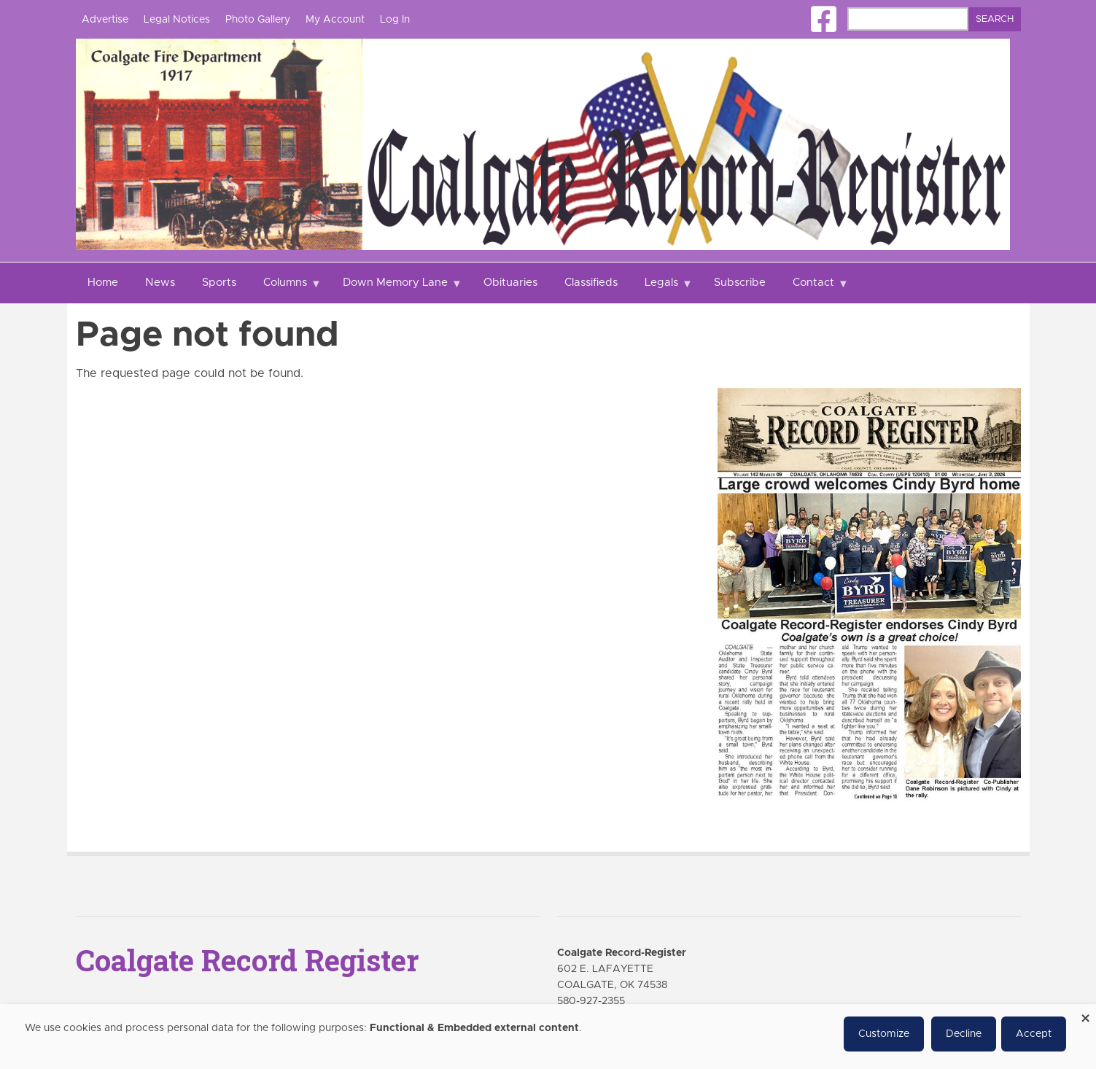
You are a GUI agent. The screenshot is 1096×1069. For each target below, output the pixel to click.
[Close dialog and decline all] (1085, 1013)
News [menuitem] (160, 282)
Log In (395, 20)
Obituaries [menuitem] (510, 282)
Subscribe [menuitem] (740, 282)
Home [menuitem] (103, 282)
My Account (335, 20)
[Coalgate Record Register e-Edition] (869, 593)
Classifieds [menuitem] (591, 282)
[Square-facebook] (823, 19)
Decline (964, 1034)
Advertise (105, 20)
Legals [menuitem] (663, 290)
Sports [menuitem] (219, 282)
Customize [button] (883, 1034)
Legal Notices (177, 20)
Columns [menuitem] (287, 290)
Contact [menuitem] (815, 290)
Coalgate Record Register (247, 960)
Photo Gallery (257, 20)
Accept (1034, 1034)
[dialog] (548, 1036)
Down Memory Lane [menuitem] (397, 290)
